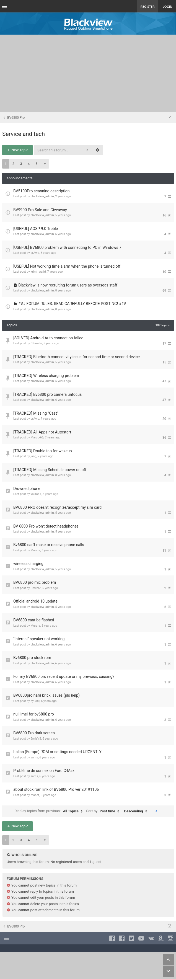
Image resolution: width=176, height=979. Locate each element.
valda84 (35, 494)
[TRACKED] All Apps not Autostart (42, 432)
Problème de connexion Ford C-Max (43, 770)
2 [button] (13, 164)
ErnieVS (35, 738)
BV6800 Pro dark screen (34, 733)
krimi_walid (38, 271)
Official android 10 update (35, 601)
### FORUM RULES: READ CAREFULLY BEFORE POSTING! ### (72, 303)
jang (33, 456)
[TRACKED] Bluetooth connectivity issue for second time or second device (76, 357)
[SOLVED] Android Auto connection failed (48, 338)
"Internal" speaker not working (38, 639)
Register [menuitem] (148, 6)
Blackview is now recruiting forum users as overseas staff (67, 285)
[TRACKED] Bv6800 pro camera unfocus (47, 394)
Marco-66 (36, 437)
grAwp (34, 253)
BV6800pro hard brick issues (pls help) (46, 695)
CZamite (36, 343)
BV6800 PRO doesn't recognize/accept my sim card (57, 507)
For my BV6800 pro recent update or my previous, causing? (63, 676)
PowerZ (35, 588)
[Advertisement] (88, 73)
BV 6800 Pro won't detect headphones (46, 526)
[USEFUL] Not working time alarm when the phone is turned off (66, 266)
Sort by (104, 811)
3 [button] (21, 164)
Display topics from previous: (49, 811)
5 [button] (36, 164)
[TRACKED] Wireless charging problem (46, 375)
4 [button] (29, 164)
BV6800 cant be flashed (33, 620)
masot (34, 795)
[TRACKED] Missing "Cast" (35, 413)
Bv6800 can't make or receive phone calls (48, 545)
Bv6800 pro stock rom (32, 657)
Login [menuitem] (167, 6)
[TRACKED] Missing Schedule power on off (49, 469)
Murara (35, 550)
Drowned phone (26, 488)
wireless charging (28, 563)
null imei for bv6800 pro (33, 714)
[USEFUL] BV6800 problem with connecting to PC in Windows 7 (67, 247)
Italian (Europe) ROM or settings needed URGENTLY (57, 752)
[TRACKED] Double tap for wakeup (42, 451)
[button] (45, 164)
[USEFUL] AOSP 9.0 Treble (35, 228)
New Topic (17, 150)
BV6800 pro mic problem (34, 582)
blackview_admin (42, 196)
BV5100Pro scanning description (41, 191)
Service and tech (23, 134)
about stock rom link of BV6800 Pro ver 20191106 (56, 789)
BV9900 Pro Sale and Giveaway (40, 210)
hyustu (35, 701)
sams (34, 757)
